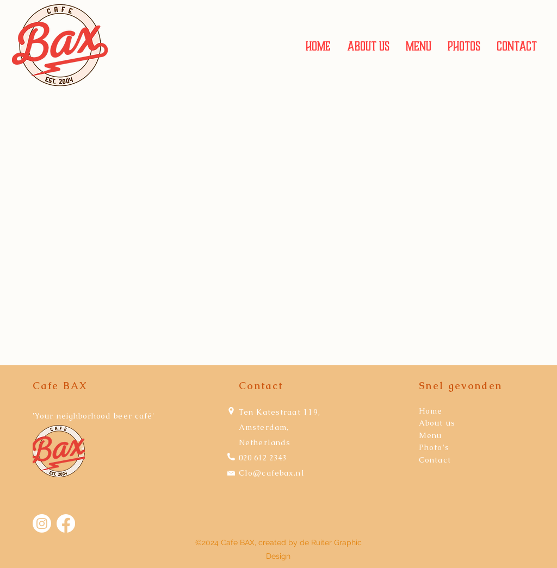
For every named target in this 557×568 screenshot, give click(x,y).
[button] (419, 46)
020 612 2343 (263, 458)
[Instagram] (42, 523)
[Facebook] (66, 523)
